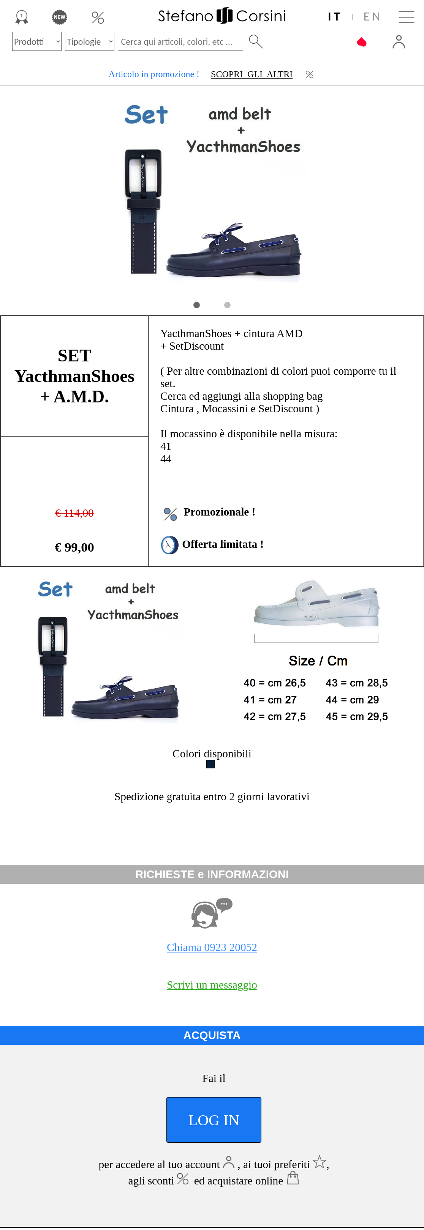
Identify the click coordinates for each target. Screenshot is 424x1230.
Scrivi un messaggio (212, 985)
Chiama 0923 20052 (212, 947)
